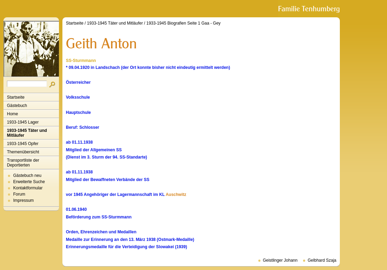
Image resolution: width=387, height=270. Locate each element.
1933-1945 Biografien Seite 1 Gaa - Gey (183, 23)
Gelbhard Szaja (322, 260)
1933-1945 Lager (22, 122)
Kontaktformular (28, 188)
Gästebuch (17, 105)
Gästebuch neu (27, 175)
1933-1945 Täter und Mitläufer (27, 133)
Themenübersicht (23, 152)
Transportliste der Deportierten (23, 163)
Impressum (23, 200)
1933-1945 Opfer (22, 143)
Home (12, 113)
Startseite (16, 97)
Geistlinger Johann (280, 260)
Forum (19, 194)
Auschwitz (176, 194)
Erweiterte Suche (29, 181)
